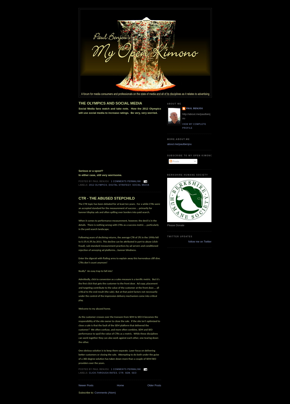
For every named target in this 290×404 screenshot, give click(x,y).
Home (120, 385)
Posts (174, 161)
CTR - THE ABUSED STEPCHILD (107, 198)
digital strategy (120, 185)
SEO (134, 373)
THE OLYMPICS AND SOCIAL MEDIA (110, 103)
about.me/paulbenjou (179, 144)
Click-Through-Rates (103, 373)
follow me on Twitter (199, 241)
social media (140, 185)
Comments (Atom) (105, 392)
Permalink (134, 181)
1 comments (119, 181)
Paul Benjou (194, 108)
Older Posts (154, 385)
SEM (127, 373)
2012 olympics (98, 185)
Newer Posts (86, 385)
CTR (121, 373)
